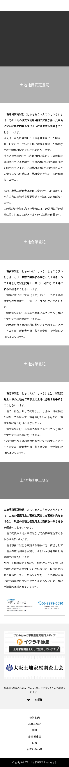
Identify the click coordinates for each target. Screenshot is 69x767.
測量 (34, 730)
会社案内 (34, 717)
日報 (34, 742)
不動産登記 (34, 724)
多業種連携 (34, 736)
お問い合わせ (34, 749)
